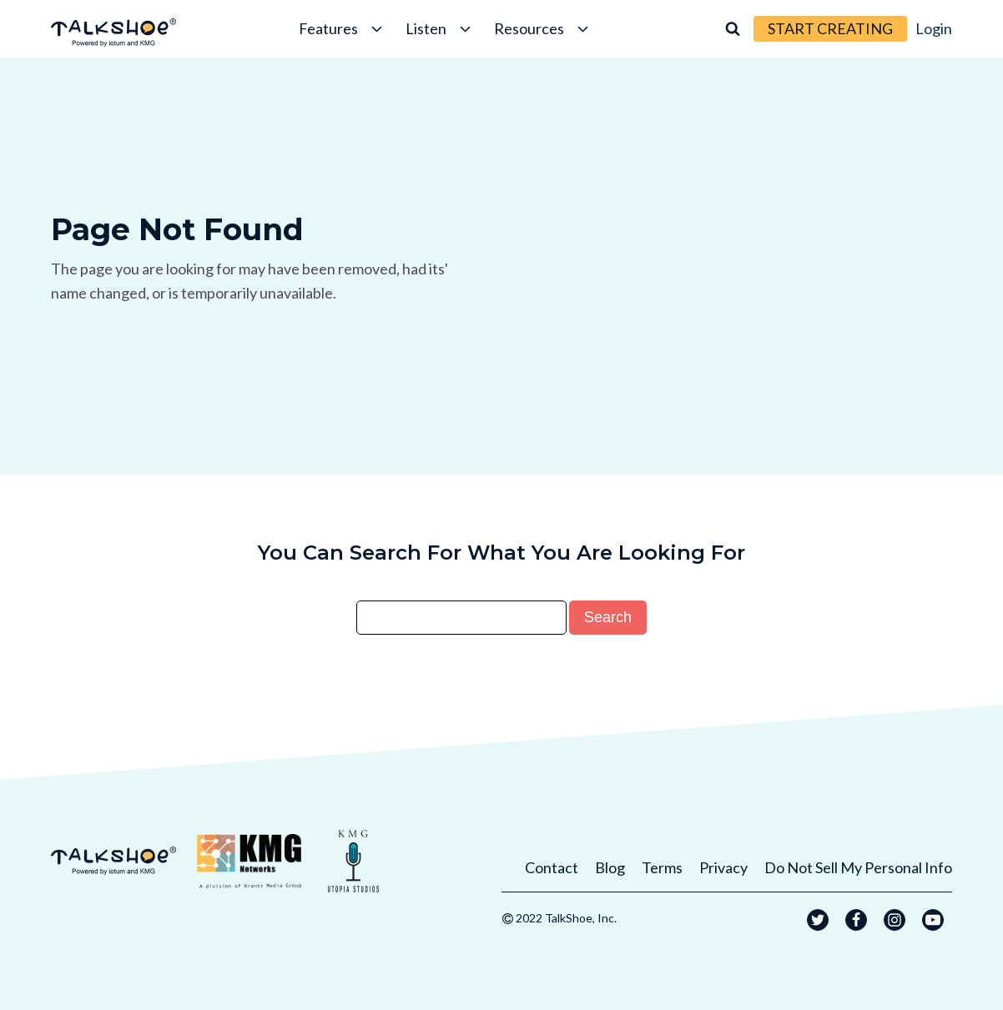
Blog (610, 867)
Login (933, 28)
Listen (440, 28)
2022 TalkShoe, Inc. (566, 918)
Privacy (723, 867)
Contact (551, 867)
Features (342, 28)
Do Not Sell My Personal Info (858, 867)
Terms (662, 867)
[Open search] (732, 28)
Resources (543, 28)
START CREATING (830, 28)
